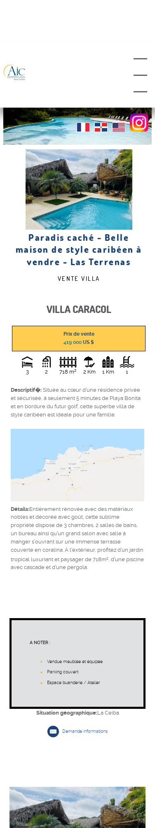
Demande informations (85, 731)
